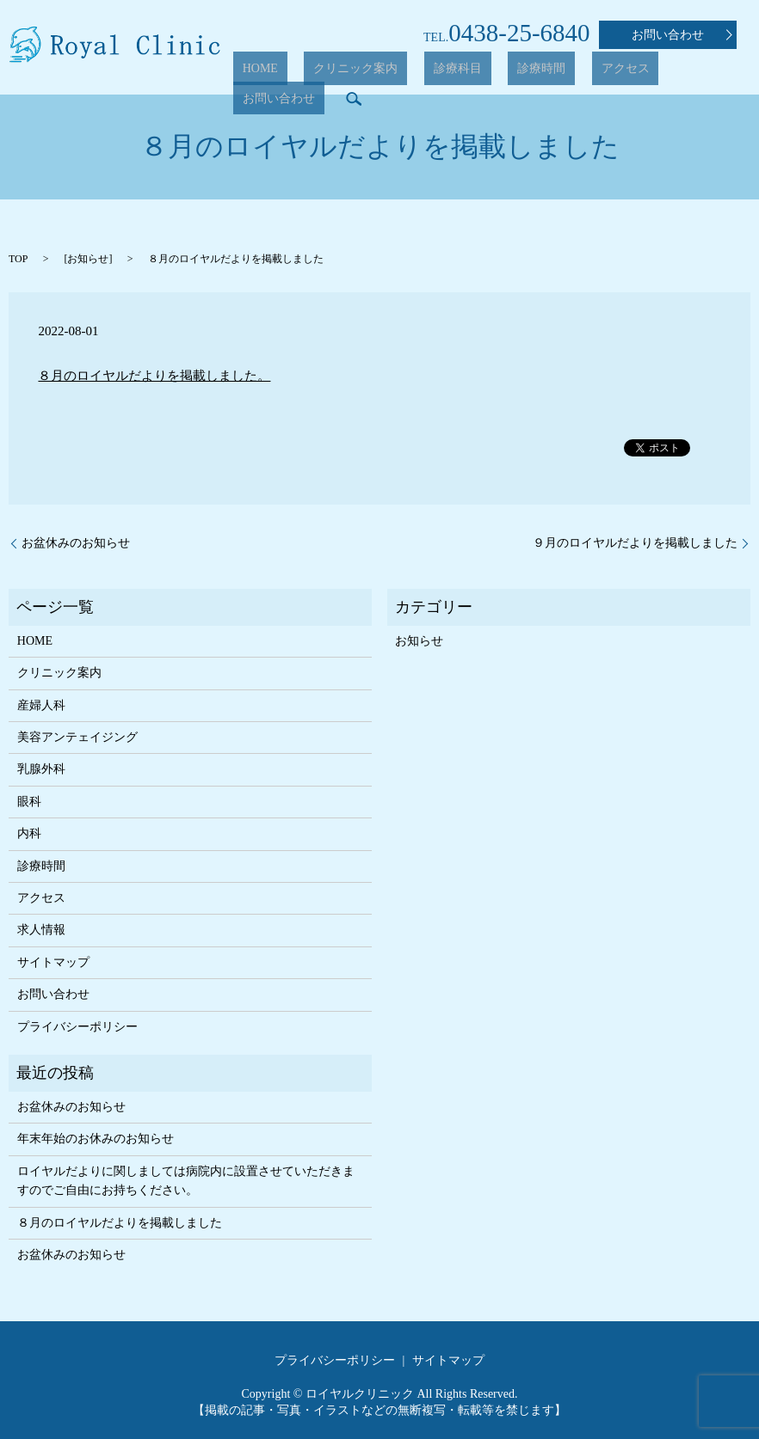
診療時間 (521, 72)
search (729, 72)
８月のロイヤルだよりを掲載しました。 (154, 376)
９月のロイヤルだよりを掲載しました (635, 542)
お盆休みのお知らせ (76, 542)
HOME (295, 72)
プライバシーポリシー (77, 1026)
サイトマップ (53, 962)
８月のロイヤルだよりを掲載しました (119, 1222)
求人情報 (41, 929)
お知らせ (87, 259)
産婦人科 (41, 705)
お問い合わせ (682, 35)
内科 (29, 833)
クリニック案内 (372, 72)
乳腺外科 (41, 768)
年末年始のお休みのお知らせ (95, 1138)
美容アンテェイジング (77, 737)
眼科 (29, 801)
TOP (18, 259)
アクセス (586, 72)
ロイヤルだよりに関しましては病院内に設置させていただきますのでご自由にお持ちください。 (186, 1181)
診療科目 (456, 72)
